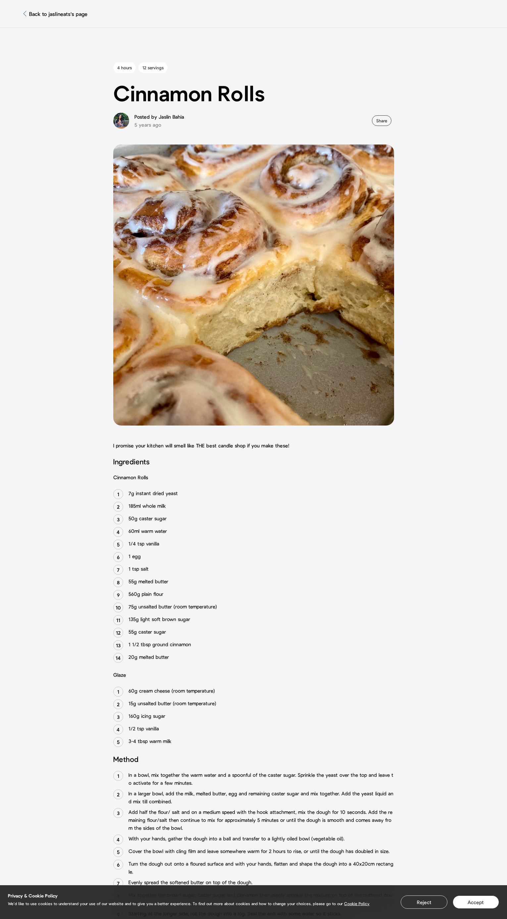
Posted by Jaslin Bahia (159, 117)
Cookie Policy (357, 903)
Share (381, 120)
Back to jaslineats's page (58, 14)
